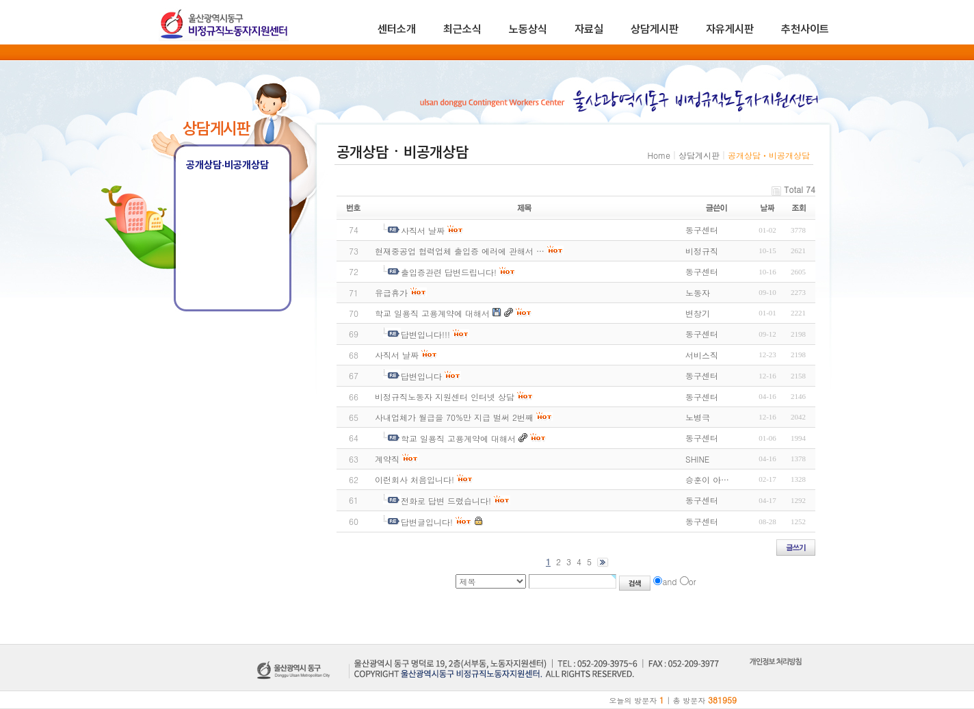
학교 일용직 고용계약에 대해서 (432, 313)
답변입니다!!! (425, 334)
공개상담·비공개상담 (227, 165)
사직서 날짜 (423, 230)
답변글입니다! (427, 522)
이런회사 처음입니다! (414, 479)
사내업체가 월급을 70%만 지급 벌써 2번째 (454, 417)
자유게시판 (730, 29)
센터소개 (397, 29)
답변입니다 (421, 376)
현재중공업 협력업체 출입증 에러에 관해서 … (459, 251)
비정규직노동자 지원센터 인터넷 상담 (444, 396)
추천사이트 (805, 29)
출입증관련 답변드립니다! (449, 272)
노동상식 (528, 29)
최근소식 (462, 29)
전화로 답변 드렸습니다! (446, 500)
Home (658, 155)
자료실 (589, 29)
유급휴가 (391, 292)
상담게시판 (655, 29)
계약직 (387, 459)
